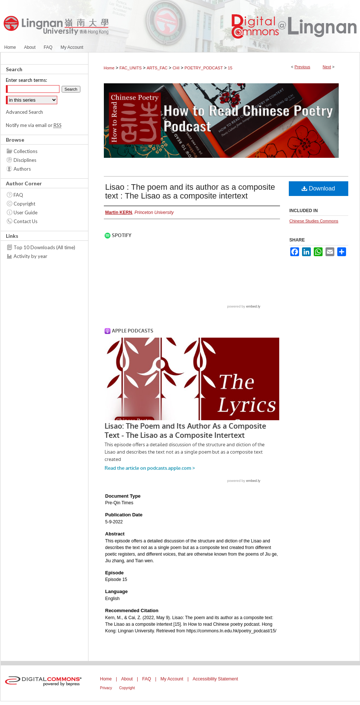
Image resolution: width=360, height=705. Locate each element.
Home (109, 68)
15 (230, 68)
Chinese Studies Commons (314, 221)
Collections (25, 151)
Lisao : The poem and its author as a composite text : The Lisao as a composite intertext (190, 191)
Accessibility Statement (215, 679)
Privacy (106, 688)
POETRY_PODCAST (204, 68)
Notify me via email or (34, 125)
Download (318, 188)
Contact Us (25, 221)
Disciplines (25, 160)
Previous (302, 67)
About (126, 679)
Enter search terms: (26, 80)
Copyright (24, 204)
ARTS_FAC (157, 68)
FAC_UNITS (131, 68)
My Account (171, 679)
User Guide (25, 212)
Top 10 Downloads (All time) (44, 247)
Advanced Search (24, 112)
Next (327, 67)
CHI (175, 68)
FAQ (18, 195)
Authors (22, 169)
